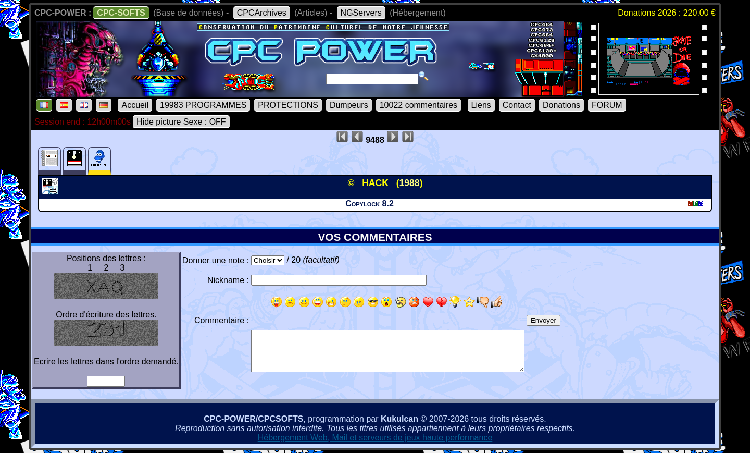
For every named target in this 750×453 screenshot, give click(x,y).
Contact (517, 105)
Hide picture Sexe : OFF (181, 121)
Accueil (134, 105)
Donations (561, 105)
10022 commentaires (418, 105)
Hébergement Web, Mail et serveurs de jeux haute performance (375, 437)
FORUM (607, 105)
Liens (481, 105)
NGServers (361, 12)
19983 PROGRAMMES (203, 105)
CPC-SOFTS (121, 12)
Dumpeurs (349, 105)
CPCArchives (261, 12)
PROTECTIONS (288, 105)
